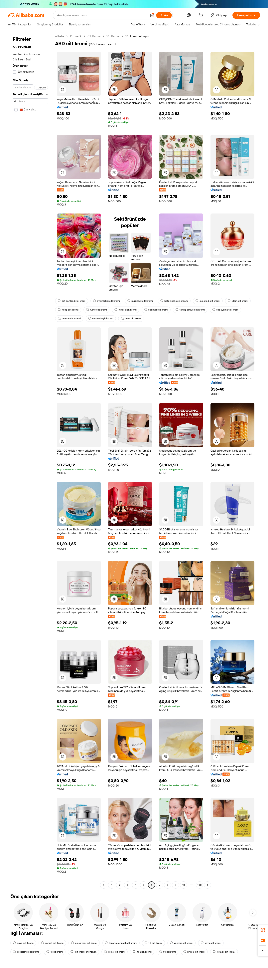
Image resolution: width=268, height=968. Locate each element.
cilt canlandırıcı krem (71, 301)
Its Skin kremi (142, 951)
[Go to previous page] (103, 885)
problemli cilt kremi (26, 951)
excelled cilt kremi (208, 301)
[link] (263, 930)
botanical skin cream (174, 301)
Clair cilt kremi (238, 301)
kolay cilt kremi (114, 951)
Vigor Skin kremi (125, 309)
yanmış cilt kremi (181, 943)
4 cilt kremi (54, 951)
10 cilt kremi (153, 943)
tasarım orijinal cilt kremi (121, 943)
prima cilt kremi (194, 951)
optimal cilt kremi (156, 309)
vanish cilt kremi (52, 943)
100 (200, 885)
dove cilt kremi (131, 318)
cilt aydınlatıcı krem (225, 309)
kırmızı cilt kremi (224, 951)
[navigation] (30, 461)
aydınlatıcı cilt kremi (106, 301)
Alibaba (59, 36)
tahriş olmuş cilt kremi (190, 309)
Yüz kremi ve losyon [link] (137, 36)
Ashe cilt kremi (96, 309)
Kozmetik (75, 36)
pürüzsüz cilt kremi (140, 301)
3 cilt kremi (167, 951)
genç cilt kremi (68, 309)
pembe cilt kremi (69, 318)
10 (183, 885)
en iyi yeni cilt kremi (84, 943)
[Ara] (164, 15)
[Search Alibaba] (102, 15)
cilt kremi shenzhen (83, 951)
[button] (152, 15)
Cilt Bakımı (93, 36)
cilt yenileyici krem (100, 318)
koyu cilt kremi (211, 943)
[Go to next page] (207, 885)
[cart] (202, 15)
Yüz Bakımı (112, 36)
